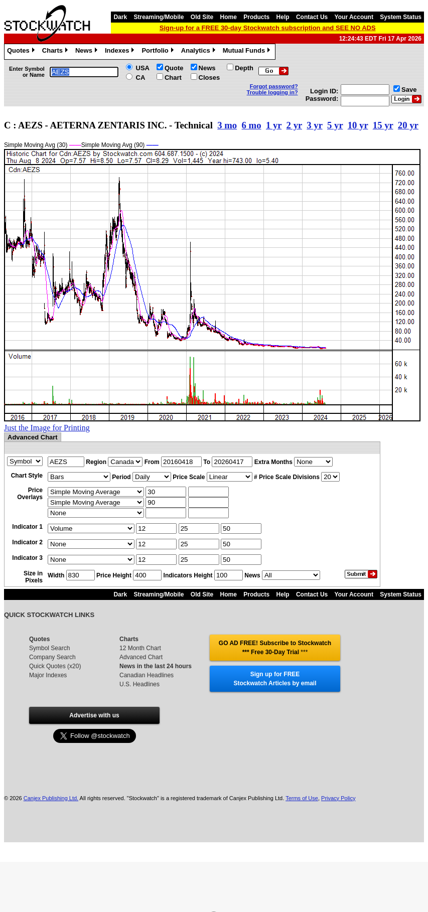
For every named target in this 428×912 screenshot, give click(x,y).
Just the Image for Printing (47, 427)
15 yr (383, 125)
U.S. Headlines (139, 684)
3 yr (314, 125)
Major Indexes (48, 675)
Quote (174, 68)
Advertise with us (94, 715)
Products (256, 17)
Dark (120, 17)
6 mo (251, 125)
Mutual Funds (248, 51)
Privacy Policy (338, 798)
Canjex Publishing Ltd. (51, 798)
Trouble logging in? (272, 92)
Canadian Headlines (146, 675)
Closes (209, 77)
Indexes (120, 51)
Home (228, 17)
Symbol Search (49, 648)
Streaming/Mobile (158, 17)
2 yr (294, 125)
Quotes (22, 51)
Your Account (354, 17)
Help (283, 17)
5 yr (335, 125)
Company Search (52, 657)
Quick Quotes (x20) (55, 666)
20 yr (408, 125)
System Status (400, 17)
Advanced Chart (141, 657)
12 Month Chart (140, 648)
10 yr (358, 125)
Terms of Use (302, 798)
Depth (244, 68)
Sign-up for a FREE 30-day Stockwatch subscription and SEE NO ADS (268, 28)
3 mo (227, 125)
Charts (56, 51)
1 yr (273, 125)
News (87, 51)
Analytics (199, 51)
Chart (173, 77)
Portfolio (158, 51)
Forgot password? (274, 86)
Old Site (202, 17)
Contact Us (312, 17)
